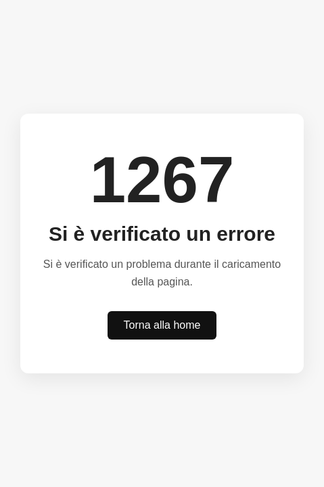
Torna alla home (162, 325)
